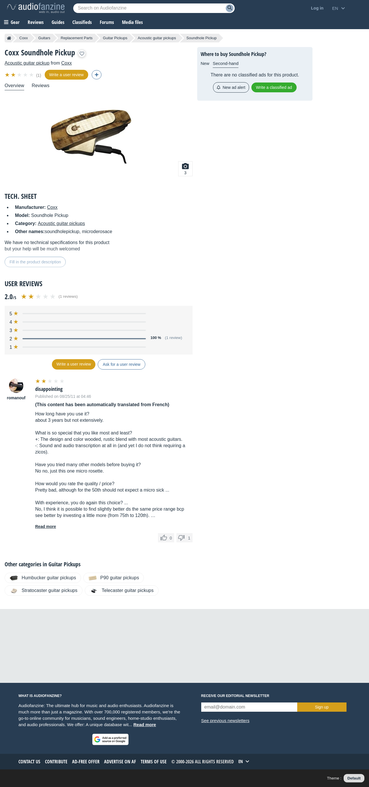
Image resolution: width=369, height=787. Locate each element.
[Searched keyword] (154, 8)
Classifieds (82, 22)
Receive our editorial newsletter (235, 696)
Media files (132, 22)
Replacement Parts (77, 38)
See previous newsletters (225, 720)
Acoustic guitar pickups (157, 38)
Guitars (44, 38)
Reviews (36, 22)
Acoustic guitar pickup (27, 63)
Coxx (23, 38)
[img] (20, 75)
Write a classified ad (274, 87)
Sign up (321, 707)
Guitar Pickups (115, 38)
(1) (38, 75)
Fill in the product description (35, 262)
